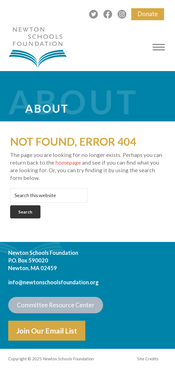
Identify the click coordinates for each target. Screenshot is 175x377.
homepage (68, 162)
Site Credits (148, 358)
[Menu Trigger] (158, 47)
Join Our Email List (46, 330)
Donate (148, 13)
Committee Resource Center (55, 305)
